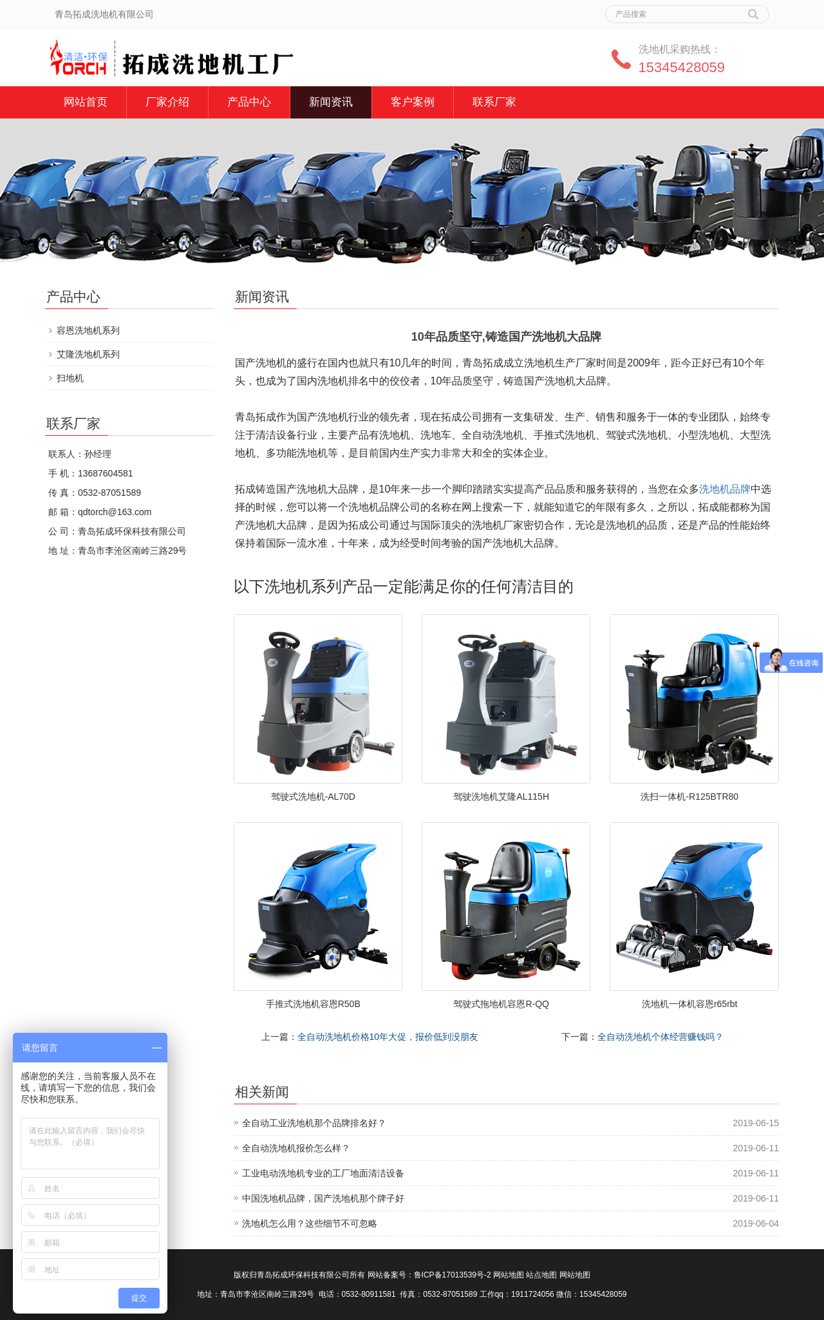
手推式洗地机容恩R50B (313, 1004)
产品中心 (249, 102)
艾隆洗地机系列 (88, 354)
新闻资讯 (331, 102)
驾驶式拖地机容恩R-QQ (501, 1004)
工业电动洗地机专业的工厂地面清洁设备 (323, 1173)
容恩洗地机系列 (88, 330)
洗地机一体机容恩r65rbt (690, 1004)
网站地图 (508, 1274)
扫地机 (70, 378)
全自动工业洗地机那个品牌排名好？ (314, 1123)
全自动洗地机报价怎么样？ (296, 1148)
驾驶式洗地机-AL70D (313, 796)
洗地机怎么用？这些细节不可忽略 (309, 1223)
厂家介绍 (167, 102)
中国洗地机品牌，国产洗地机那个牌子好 (323, 1198)
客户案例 (413, 102)
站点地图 (541, 1274)
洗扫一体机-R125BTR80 (689, 796)
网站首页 (86, 102)
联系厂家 (494, 102)
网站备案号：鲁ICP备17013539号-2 (429, 1274)
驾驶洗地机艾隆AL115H (501, 796)
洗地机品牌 (725, 489)
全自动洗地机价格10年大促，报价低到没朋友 (388, 1037)
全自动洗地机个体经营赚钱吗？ (660, 1037)
